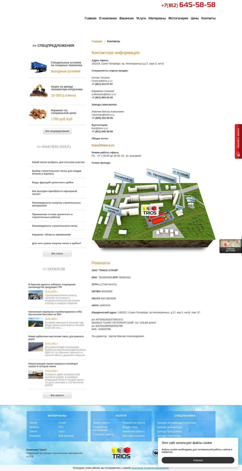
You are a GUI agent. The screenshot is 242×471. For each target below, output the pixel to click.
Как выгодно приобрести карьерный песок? (54, 192)
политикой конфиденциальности (150, 467)
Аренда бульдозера (169, 431)
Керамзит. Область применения (51, 234)
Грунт (62, 431)
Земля (33, 431)
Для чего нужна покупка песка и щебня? (56, 243)
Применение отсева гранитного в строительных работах (52, 216)
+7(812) (188, 6)
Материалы (157, 18)
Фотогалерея (178, 18)
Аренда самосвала (169, 435)
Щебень (34, 427)
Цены (195, 18)
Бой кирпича (66, 435)
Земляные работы (134, 431)
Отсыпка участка (103, 434)
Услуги (141, 18)
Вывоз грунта (101, 422)
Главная (90, 18)
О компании (108, 18)
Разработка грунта (134, 422)
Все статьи (57, 253)
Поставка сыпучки (134, 435)
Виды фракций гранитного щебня (52, 182)
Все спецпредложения (57, 131)
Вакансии (126, 18)
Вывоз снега (130, 427)
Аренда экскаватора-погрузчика (176, 422)
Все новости (57, 395)
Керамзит (35, 435)
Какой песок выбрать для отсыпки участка (58, 162)
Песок (33, 422)
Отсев (62, 422)
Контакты (208, 18)
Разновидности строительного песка (54, 225)
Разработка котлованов (100, 429)
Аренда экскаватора (169, 427)
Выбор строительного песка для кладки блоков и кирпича (56, 172)
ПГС (61, 427)
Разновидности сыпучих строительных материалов (56, 204)
